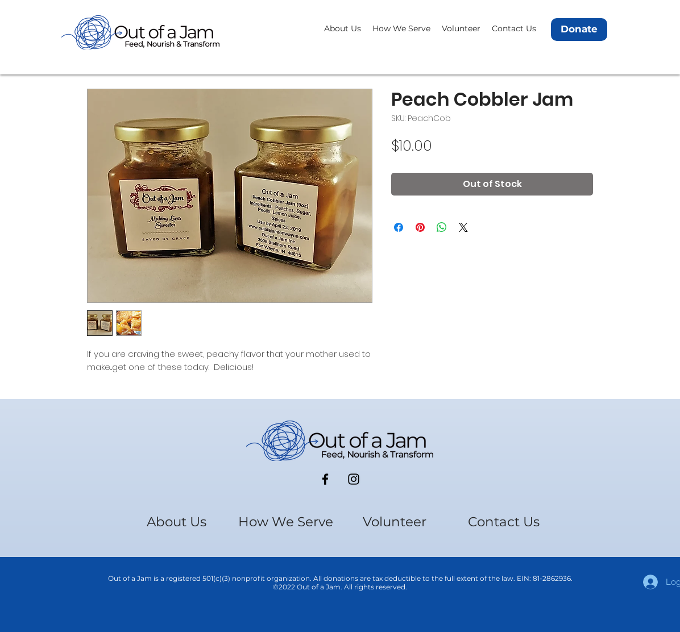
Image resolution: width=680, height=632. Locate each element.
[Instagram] (353, 479)
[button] (342, 28)
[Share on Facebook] (398, 227)
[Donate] (579, 29)
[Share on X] (463, 227)
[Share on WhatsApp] (442, 227)
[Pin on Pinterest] (420, 227)
